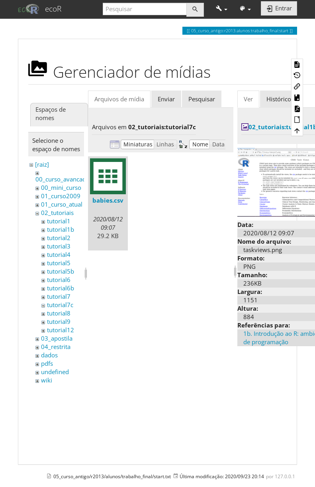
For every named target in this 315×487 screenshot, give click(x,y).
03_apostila (56, 338)
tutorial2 (58, 238)
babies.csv (107, 200)
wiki (46, 380)
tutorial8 (58, 313)
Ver (248, 99)
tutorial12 (60, 330)
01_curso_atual (61, 204)
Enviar (166, 99)
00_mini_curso (61, 187)
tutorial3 (58, 246)
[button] (221, 9)
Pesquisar (201, 99)
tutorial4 (58, 254)
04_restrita (55, 347)
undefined (55, 372)
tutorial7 (58, 296)
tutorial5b (60, 271)
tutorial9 (58, 321)
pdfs (47, 363)
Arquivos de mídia (119, 99)
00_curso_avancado (62, 179)
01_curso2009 (60, 196)
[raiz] (42, 164)
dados (49, 355)
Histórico (278, 99)
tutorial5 (58, 263)
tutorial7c (60, 305)
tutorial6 (58, 280)
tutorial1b (60, 229)
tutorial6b (60, 288)
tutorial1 (58, 221)
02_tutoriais (57, 213)
